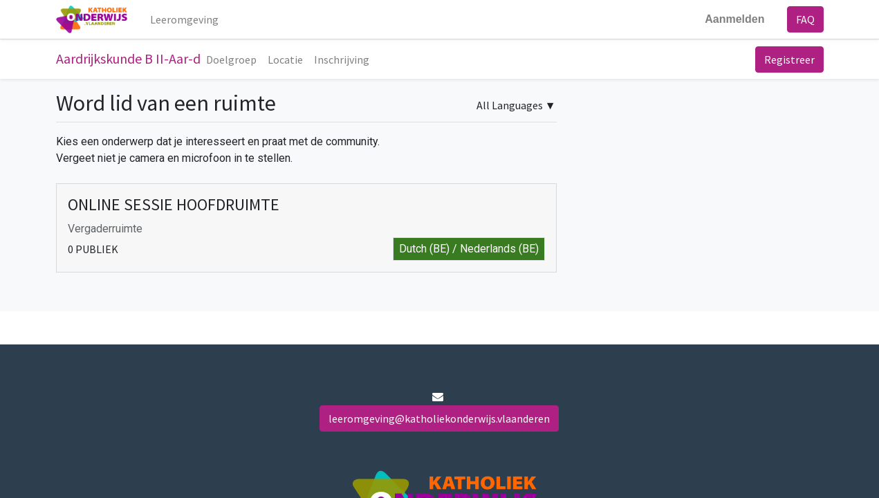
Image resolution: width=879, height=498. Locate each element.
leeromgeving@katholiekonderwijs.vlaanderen (439, 418)
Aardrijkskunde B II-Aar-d (128, 58)
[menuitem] (184, 19)
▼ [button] (516, 105)
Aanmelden (734, 19)
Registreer (789, 59)
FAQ (805, 19)
